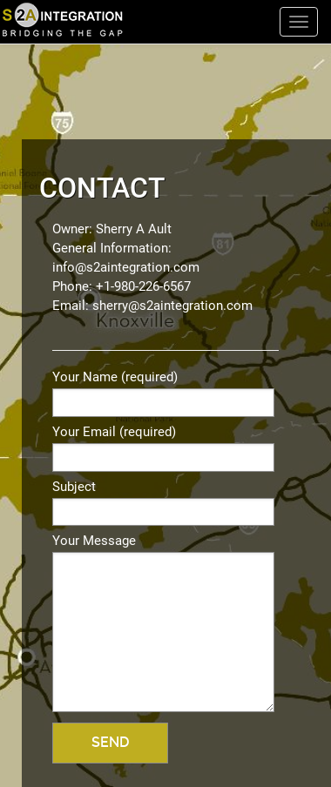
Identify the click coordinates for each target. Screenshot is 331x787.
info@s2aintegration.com (125, 267)
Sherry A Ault (134, 229)
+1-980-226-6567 (143, 286)
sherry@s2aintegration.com (172, 305)
